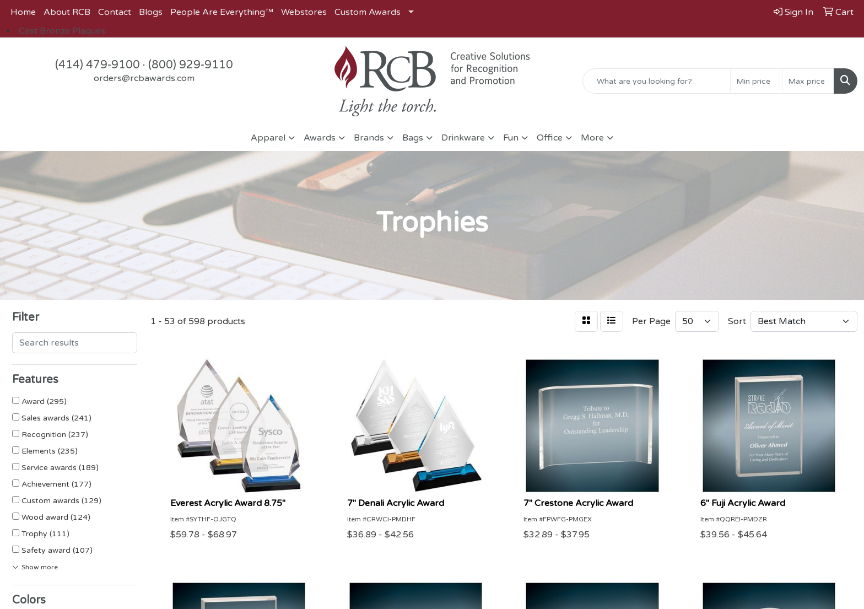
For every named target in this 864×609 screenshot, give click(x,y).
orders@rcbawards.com (144, 78)
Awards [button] (320, 137)
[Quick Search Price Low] (756, 81)
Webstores (304, 12)
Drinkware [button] (463, 137)
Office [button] (550, 137)
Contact (114, 12)
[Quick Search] (656, 81)
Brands (369, 137)
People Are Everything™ (221, 12)
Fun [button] (511, 137)
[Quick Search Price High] (808, 81)
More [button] (592, 137)
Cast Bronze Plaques (62, 30)
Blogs (151, 12)
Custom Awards (367, 12)
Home (23, 12)
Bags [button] (412, 137)
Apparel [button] (268, 137)
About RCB (67, 12)
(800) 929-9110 (190, 65)
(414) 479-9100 (97, 65)
